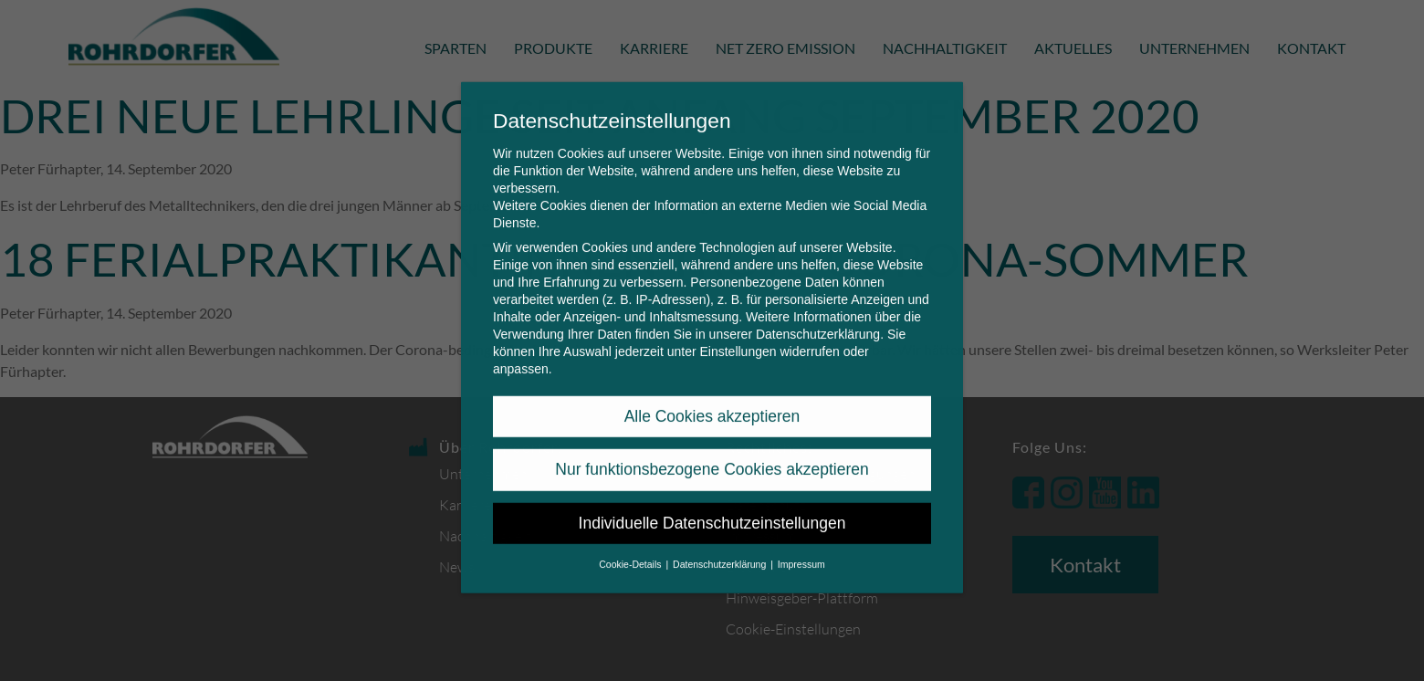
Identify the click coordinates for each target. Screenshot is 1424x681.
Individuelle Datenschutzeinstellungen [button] (712, 508)
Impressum (801, 549)
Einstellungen (737, 337)
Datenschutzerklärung (818, 319)
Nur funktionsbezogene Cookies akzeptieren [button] (711, 454)
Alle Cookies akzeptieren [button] (712, 402)
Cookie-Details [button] (631, 549)
